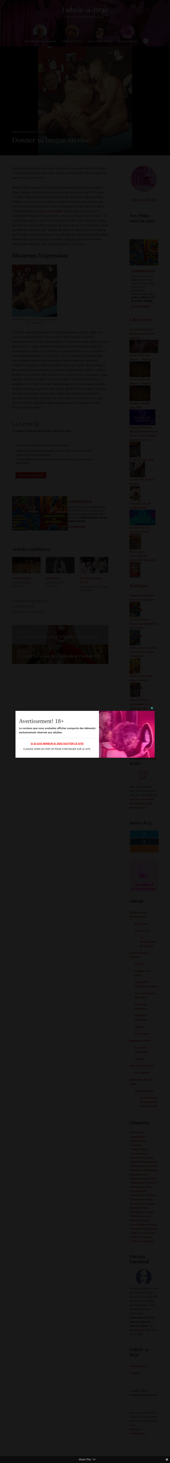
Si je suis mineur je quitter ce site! (57, 743)
